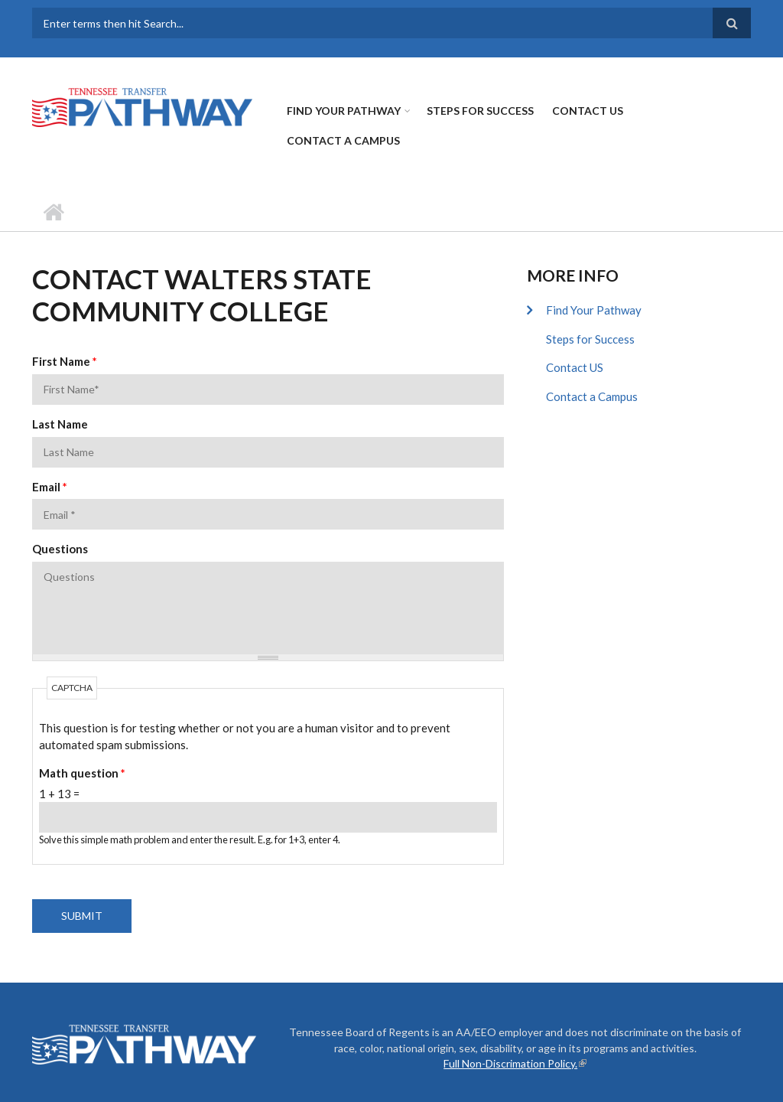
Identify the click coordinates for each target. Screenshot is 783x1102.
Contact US (587, 110)
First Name (64, 361)
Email (49, 487)
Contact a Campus (343, 140)
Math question (82, 773)
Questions (60, 549)
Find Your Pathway (344, 110)
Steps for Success (480, 110)
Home (53, 212)
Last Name (60, 424)
